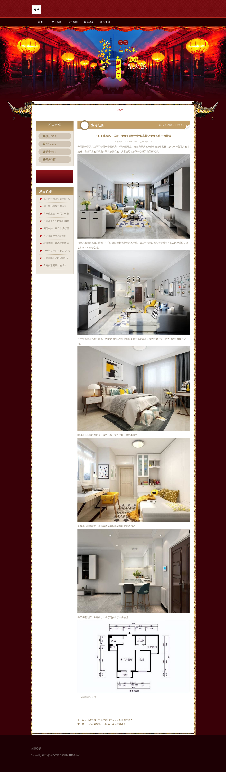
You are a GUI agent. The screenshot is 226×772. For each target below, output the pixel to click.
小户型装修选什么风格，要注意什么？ (106, 724)
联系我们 (105, 22)
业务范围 (73, 22)
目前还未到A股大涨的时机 (56, 221)
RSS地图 (64, 755)
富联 (170, 125)
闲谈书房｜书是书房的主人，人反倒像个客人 (110, 720)
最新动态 (89, 22)
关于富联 (57, 22)
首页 (40, 22)
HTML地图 (74, 755)
